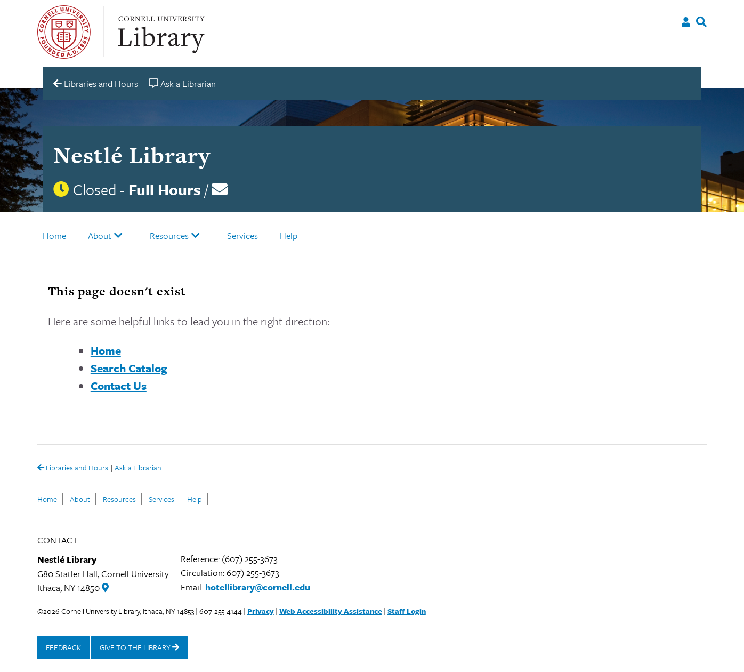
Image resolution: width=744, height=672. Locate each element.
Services (242, 235)
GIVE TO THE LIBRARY (139, 647)
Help (288, 235)
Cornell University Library (160, 32)
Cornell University (64, 32)
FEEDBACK (63, 647)
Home (54, 235)
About (99, 235)
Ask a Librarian (138, 468)
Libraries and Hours (72, 468)
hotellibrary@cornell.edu (257, 587)
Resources (169, 235)
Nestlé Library (132, 155)
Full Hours (164, 189)
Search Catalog (129, 368)
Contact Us (119, 386)
